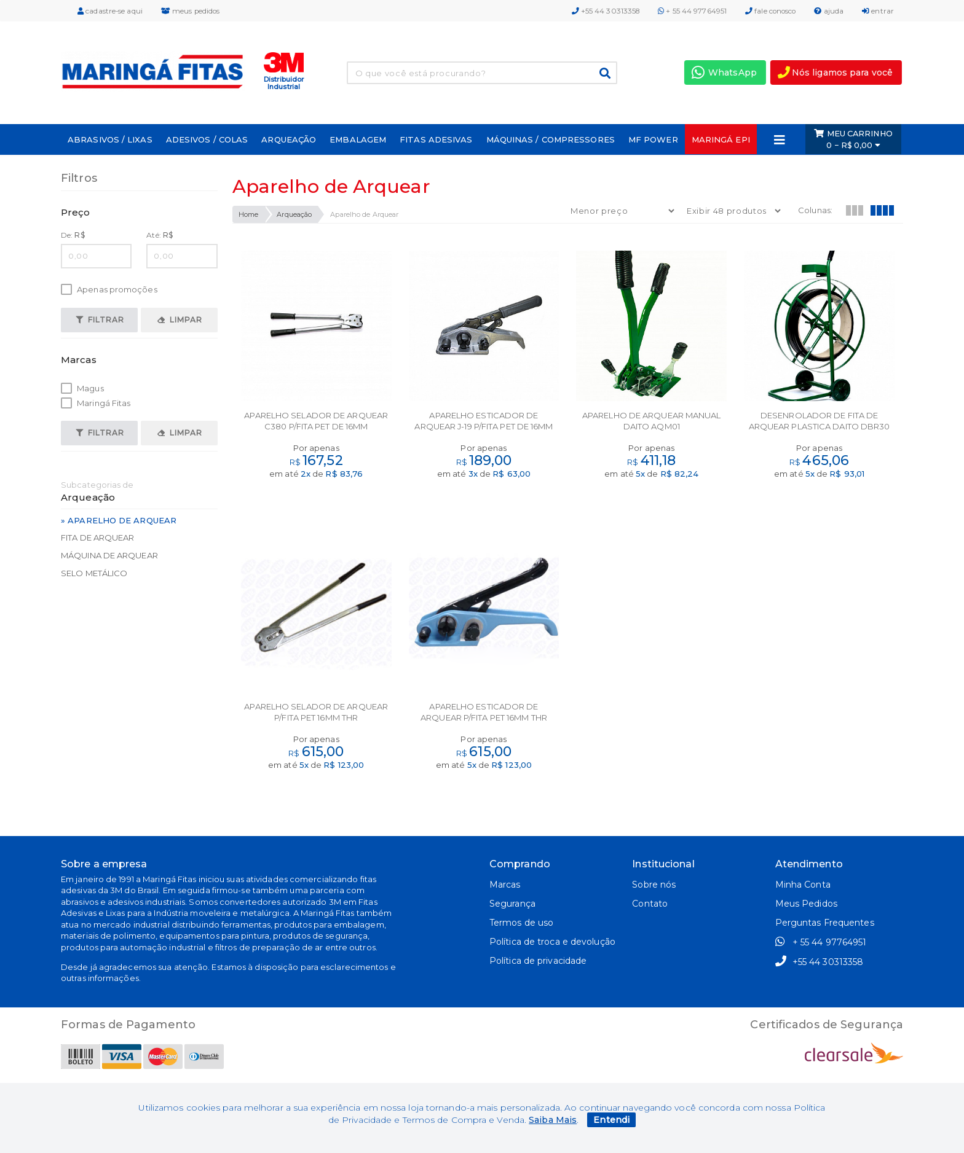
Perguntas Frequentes (824, 922)
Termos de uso (521, 922)
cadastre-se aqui (110, 11)
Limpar (179, 319)
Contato (650, 903)
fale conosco (770, 11)
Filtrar (100, 319)
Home (248, 214)
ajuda (829, 11)
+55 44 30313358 (606, 11)
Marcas (505, 884)
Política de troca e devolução (552, 941)
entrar (878, 11)
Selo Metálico (94, 573)
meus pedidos (190, 11)
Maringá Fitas (95, 403)
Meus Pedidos (806, 903)
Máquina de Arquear (109, 555)
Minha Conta (803, 884)
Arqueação (294, 214)
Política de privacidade (538, 960)
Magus (82, 388)
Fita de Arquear (98, 537)
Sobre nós (654, 884)
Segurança (512, 903)
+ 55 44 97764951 (692, 11)
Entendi (611, 1119)
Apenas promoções (109, 289)
